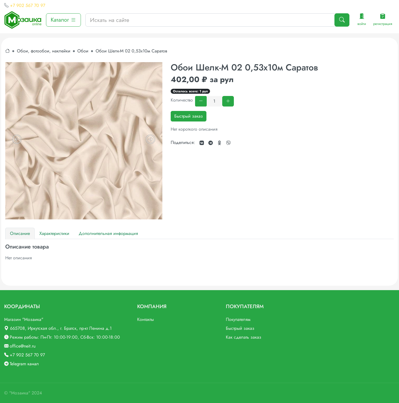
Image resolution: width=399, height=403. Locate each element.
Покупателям (238, 319)
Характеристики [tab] (54, 233)
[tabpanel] (199, 252)
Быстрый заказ (188, 116)
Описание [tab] (20, 233)
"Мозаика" (19, 393)
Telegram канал (24, 364)
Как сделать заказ (243, 337)
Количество (182, 100)
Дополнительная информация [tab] (108, 233)
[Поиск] (341, 20)
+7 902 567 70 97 (27, 5)
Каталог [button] (63, 20)
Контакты (145, 319)
